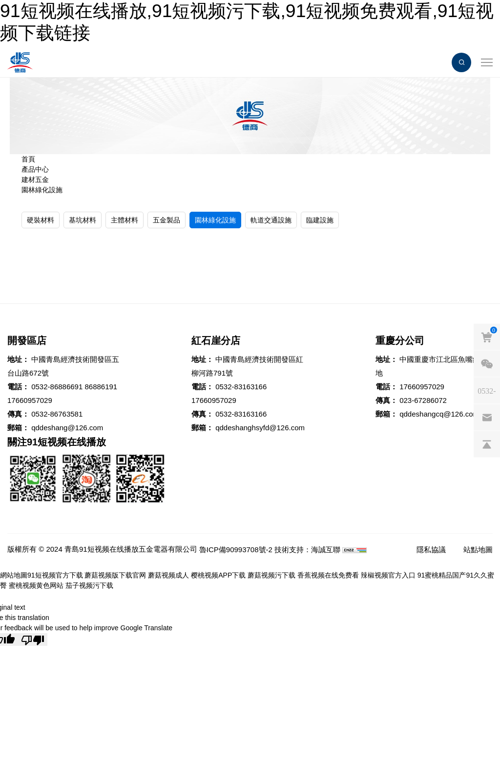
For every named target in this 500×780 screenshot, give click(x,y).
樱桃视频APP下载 (218, 575)
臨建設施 (319, 220)
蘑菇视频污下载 (271, 575)
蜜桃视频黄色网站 (36, 585)
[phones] (487, 390)
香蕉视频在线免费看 (328, 575)
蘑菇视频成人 (168, 575)
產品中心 (35, 169)
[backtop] (487, 444)
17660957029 (29, 400)
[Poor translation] (32, 639)
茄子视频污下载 (89, 585)
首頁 (28, 159)
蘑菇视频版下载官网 (115, 575)
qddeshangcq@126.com (439, 414)
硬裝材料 (40, 220)
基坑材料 (82, 220)
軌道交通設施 (271, 220)
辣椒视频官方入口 (388, 575)
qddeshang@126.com (67, 427)
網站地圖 (13, 575)
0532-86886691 (57, 386)
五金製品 (166, 220)
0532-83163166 (241, 386)
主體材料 (124, 220)
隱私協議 (431, 549)
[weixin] (487, 363)
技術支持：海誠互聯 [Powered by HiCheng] (307, 549)
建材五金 (35, 179)
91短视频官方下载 (55, 575)
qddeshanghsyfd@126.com (260, 427)
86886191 (100, 386)
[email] (487, 417)
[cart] (487, 336)
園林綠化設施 (41, 190)
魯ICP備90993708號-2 (235, 549)
